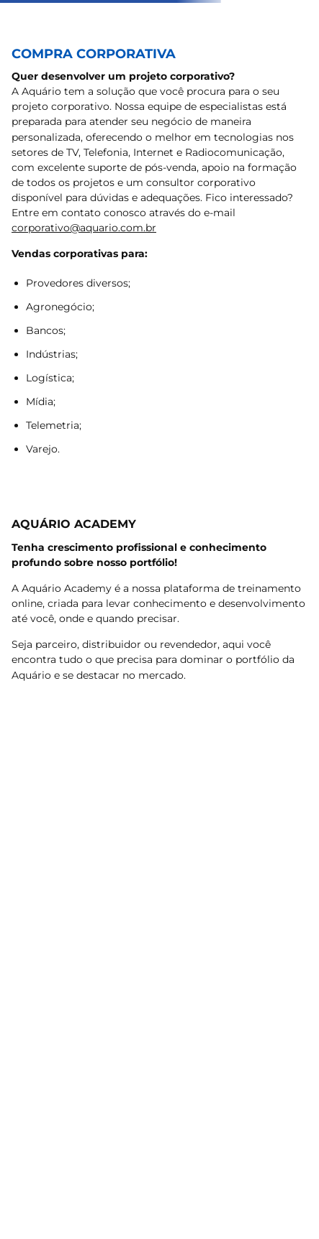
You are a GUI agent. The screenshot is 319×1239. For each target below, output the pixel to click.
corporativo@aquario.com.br (84, 227)
